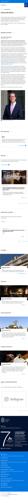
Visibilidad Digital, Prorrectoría (12, 494)
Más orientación (5, 476)
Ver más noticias (5, 164)
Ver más (23, 197)
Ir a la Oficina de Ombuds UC (7, 487)
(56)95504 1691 (5, 483)
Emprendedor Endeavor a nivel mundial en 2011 (9, 61)
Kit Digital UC (7, 495)
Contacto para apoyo (5, 474)
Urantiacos (8, 492)
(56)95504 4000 (5, 457)
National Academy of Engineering (7, 67)
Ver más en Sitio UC (22, 273)
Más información (22, 145)
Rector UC (4, 171)
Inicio (1, 9)
